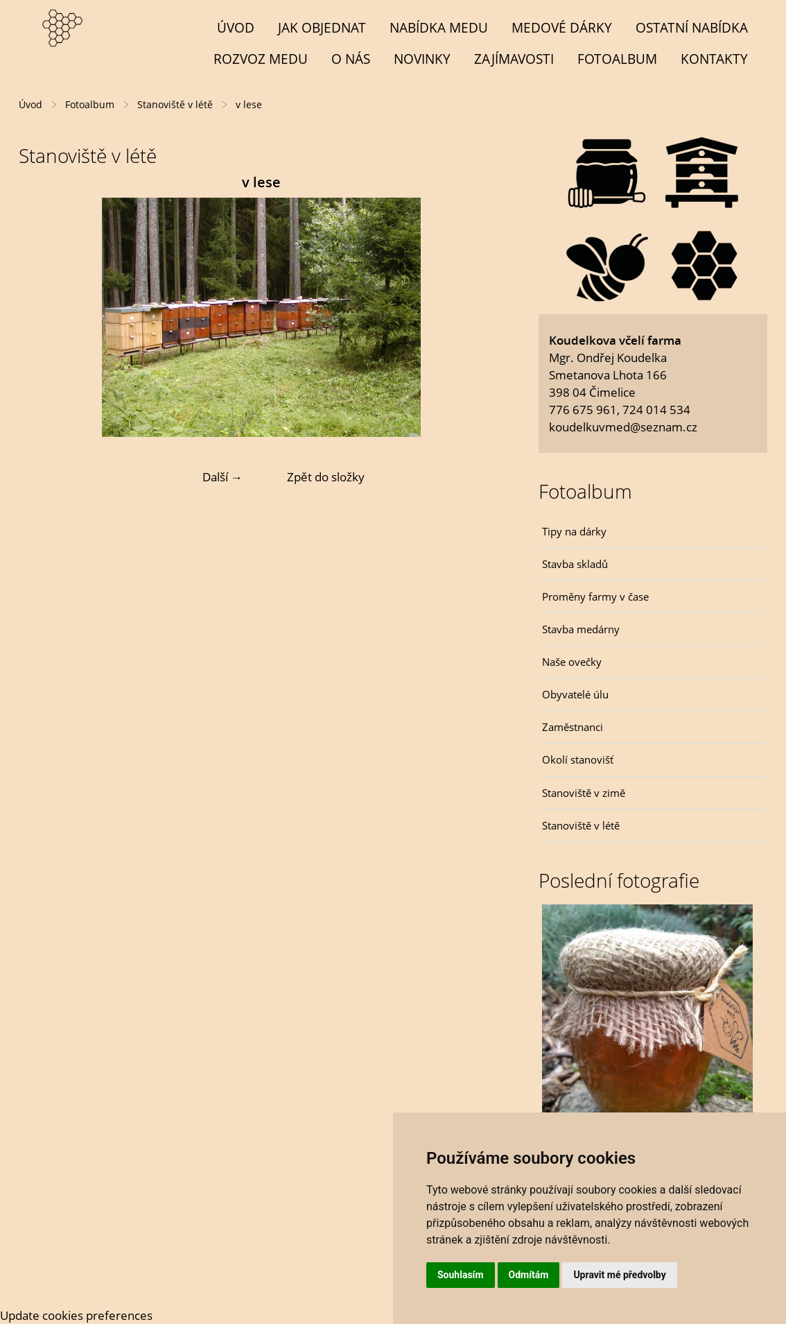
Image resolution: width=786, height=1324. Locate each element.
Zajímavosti (514, 58)
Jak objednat (322, 27)
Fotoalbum (617, 58)
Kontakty (714, 58)
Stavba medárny (581, 629)
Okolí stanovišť (577, 759)
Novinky (422, 58)
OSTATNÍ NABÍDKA (692, 27)
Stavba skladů (575, 564)
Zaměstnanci (572, 727)
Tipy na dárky (574, 531)
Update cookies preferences (76, 1315)
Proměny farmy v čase (595, 596)
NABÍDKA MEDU (439, 27)
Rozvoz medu (260, 58)
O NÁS (350, 58)
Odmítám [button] (529, 1274)
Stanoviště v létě (581, 825)
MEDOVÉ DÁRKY (562, 27)
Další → (222, 477)
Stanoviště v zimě (583, 793)
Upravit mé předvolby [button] (619, 1274)
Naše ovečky (572, 662)
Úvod (235, 27)
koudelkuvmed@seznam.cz (623, 427)
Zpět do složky (326, 477)
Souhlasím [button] (460, 1274)
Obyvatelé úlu (575, 694)
